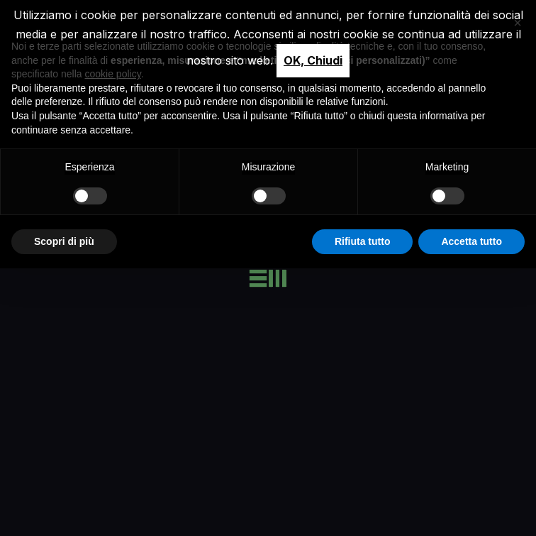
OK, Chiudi (313, 60)
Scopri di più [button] (64, 241)
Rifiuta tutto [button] (363, 241)
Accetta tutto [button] (471, 241)
